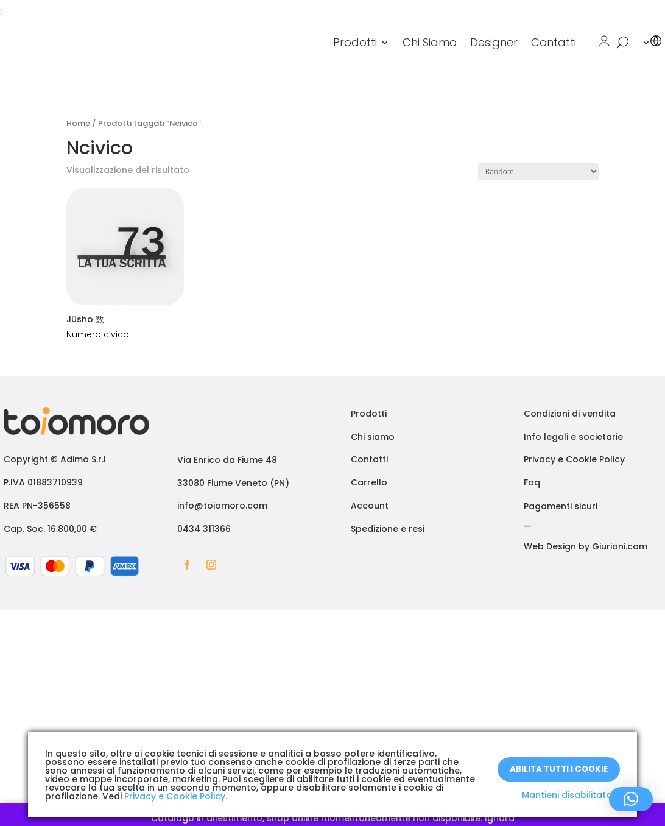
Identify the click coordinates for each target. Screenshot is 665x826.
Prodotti (355, 42)
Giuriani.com (619, 546)
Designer (494, 42)
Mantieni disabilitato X (571, 795)
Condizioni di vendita (570, 414)
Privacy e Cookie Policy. (175, 796)
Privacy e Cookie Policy (574, 459)
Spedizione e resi (387, 529)
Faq (532, 482)
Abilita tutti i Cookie (559, 768)
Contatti (553, 42)
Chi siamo (373, 437)
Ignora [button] (500, 818)
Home (78, 123)
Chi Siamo (430, 42)
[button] (631, 799)
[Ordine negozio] (538, 171)
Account (370, 505)
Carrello (369, 482)
